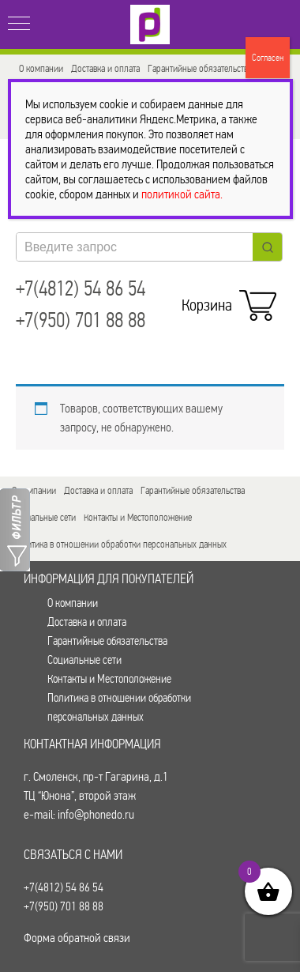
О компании (41, 68)
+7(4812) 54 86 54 (80, 289)
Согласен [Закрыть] (267, 57)
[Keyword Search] (135, 247)
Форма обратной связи (77, 937)
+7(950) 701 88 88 (80, 320)
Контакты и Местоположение (138, 517)
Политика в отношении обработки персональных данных (119, 544)
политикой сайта (180, 194)
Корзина (225, 301)
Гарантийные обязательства (200, 68)
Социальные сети (44, 517)
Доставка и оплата (105, 68)
